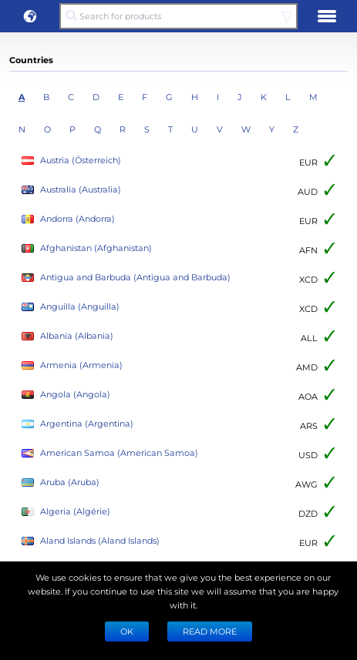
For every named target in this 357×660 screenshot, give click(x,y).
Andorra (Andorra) (68, 219)
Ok (126, 631)
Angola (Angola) (66, 395)
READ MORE (210, 631)
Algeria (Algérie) (66, 512)
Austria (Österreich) (71, 161)
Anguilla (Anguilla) (71, 307)
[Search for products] (178, 16)
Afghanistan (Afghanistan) (87, 248)
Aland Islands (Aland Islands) (91, 541)
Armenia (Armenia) (72, 365)
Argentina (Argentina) (77, 424)
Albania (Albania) (67, 336)
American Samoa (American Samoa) (110, 453)
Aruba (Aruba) (60, 482)
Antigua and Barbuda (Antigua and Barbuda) (126, 278)
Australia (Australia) (71, 190)
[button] (30, 16)
